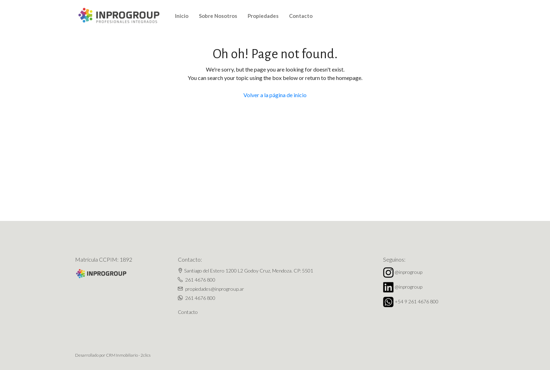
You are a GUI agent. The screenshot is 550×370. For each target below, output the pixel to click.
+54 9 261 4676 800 (416, 301)
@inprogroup (408, 272)
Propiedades (263, 16)
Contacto (301, 16)
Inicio (181, 16)
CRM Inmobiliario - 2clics (128, 355)
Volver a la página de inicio (275, 95)
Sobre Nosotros (218, 16)
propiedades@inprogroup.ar (214, 289)
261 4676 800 (200, 280)
